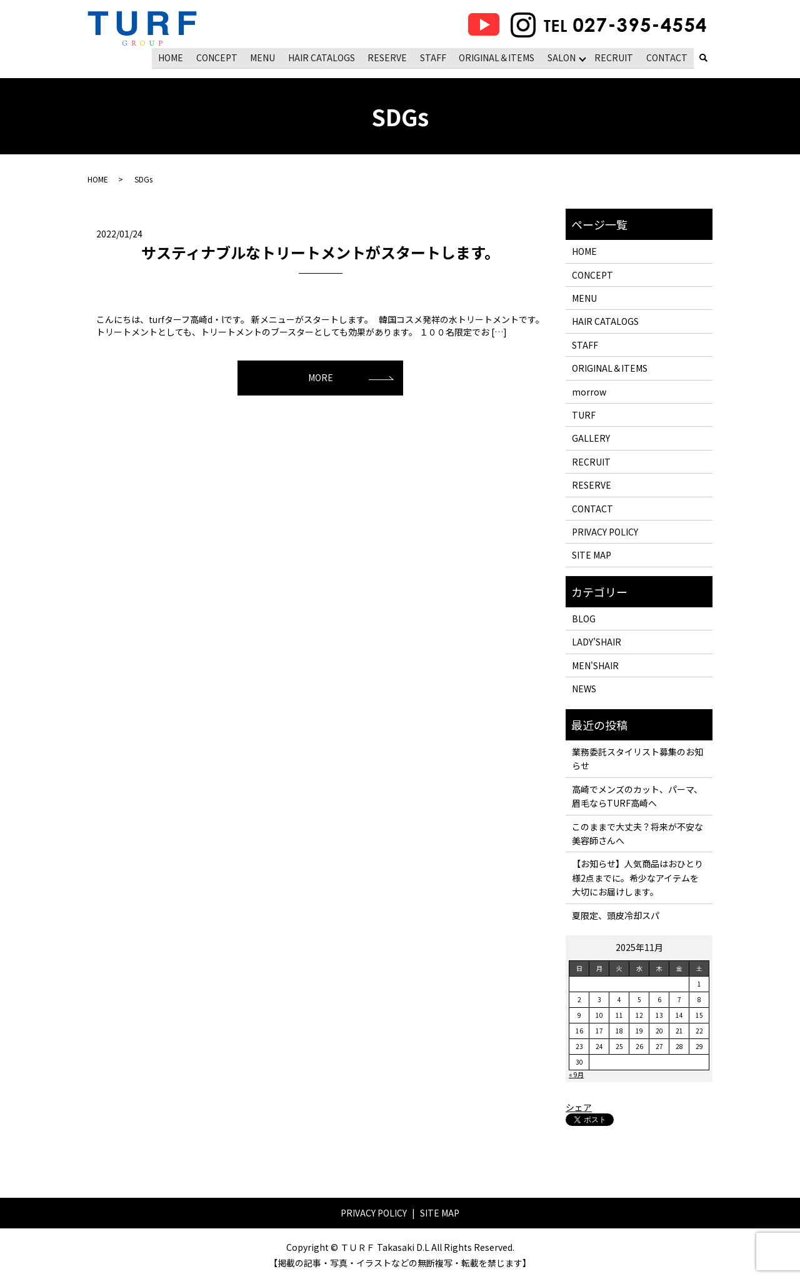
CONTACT (667, 57)
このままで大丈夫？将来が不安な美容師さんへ (637, 832)
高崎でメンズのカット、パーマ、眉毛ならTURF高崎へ (637, 795)
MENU (266, 57)
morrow (589, 390)
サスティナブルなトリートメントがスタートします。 (320, 251)
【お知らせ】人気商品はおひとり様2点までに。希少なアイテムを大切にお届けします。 (637, 877)
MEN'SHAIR (595, 665)
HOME (175, 57)
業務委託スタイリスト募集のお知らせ (637, 758)
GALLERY (591, 437)
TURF (584, 414)
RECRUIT (615, 57)
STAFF (435, 57)
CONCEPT (220, 57)
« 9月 (576, 1073)
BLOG (584, 618)
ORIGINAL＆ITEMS (498, 57)
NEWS (584, 688)
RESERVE (389, 57)
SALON (562, 57)
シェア (579, 1106)
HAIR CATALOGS (324, 57)
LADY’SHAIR (596, 641)
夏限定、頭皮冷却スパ (615, 914)
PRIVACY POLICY (605, 531)
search (703, 58)
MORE (320, 377)
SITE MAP (591, 554)
